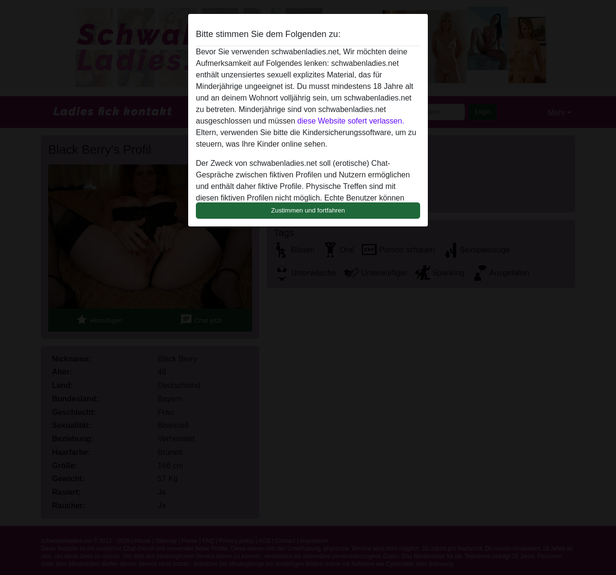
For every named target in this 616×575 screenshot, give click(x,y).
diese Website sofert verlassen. (350, 121)
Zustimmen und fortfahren (308, 210)
